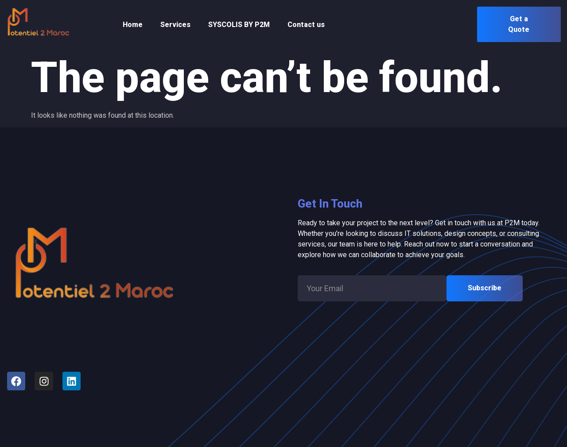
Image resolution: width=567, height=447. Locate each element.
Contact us (306, 24)
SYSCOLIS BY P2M (239, 24)
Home (133, 24)
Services (175, 24)
